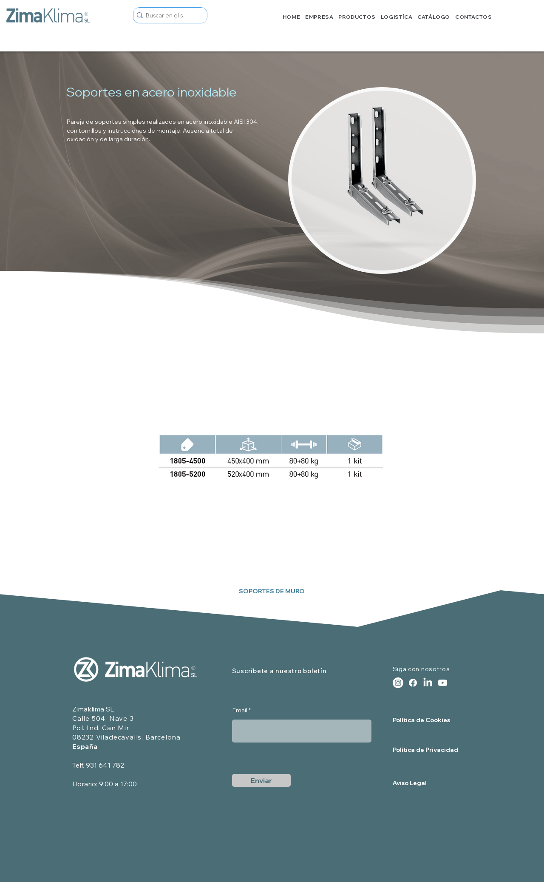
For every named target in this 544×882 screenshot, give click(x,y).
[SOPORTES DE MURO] (272, 591)
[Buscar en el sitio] (167, 15)
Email (239, 710)
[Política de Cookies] (423, 720)
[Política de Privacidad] (427, 750)
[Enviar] (261, 780)
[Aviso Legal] (427, 783)
